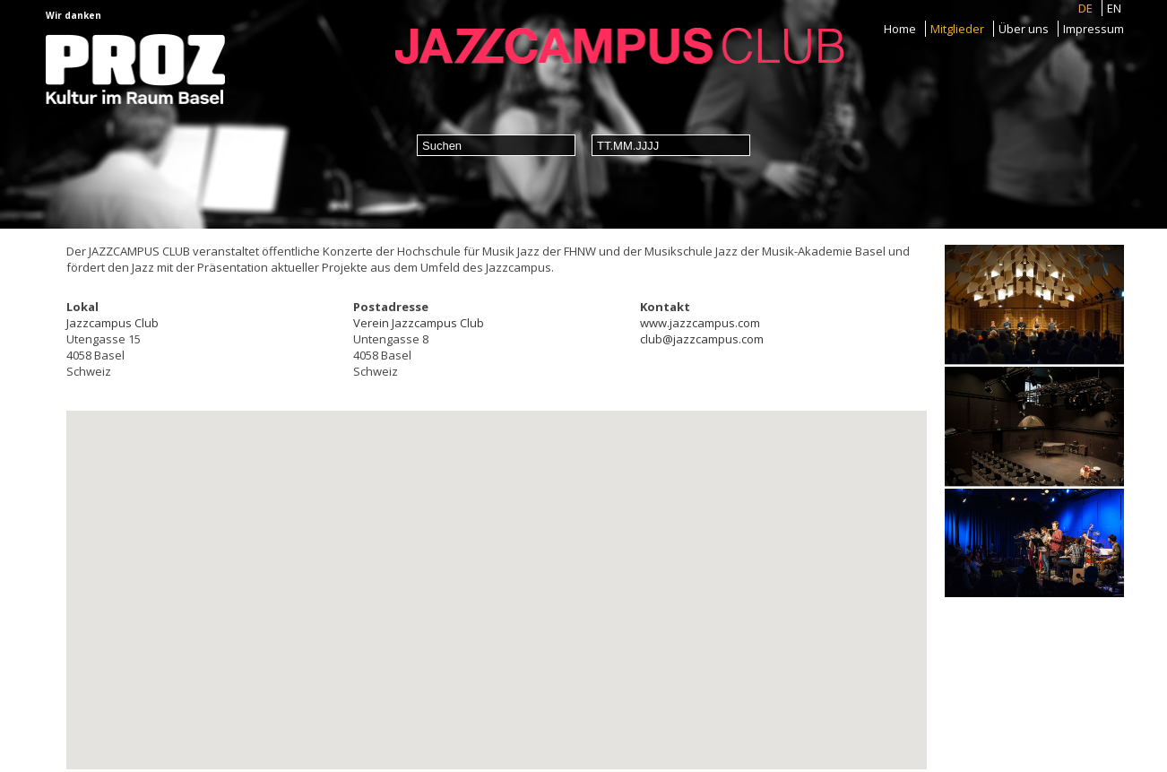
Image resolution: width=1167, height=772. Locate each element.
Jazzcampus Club (112, 323)
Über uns (1023, 29)
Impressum (1093, 29)
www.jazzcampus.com (700, 323)
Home (900, 29)
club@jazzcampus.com (702, 339)
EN (1114, 8)
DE (1085, 8)
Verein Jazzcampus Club (418, 323)
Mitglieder (957, 29)
